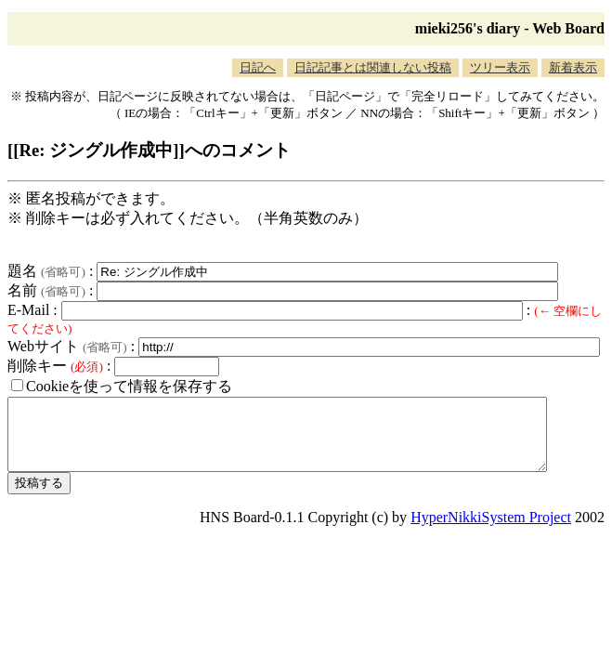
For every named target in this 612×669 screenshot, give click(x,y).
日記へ (258, 67)
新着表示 (573, 67)
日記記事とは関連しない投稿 (372, 67)
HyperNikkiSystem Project (490, 531)
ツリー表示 (500, 67)
